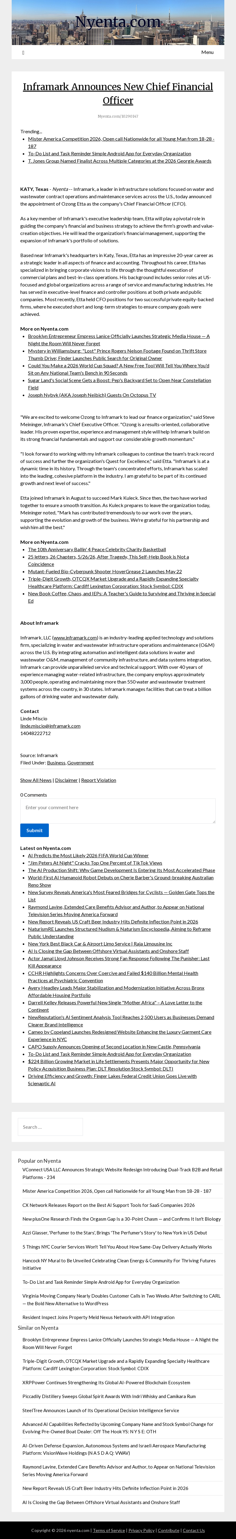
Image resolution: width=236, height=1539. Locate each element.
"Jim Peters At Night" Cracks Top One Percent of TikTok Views (95, 863)
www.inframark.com (75, 637)
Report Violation (98, 780)
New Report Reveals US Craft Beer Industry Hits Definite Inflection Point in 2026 (113, 921)
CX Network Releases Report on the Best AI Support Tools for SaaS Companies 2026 (108, 1205)
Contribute (168, 1530)
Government (80, 762)
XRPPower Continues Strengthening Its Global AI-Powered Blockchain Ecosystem (106, 1382)
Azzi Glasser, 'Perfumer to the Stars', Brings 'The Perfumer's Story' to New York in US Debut (114, 1232)
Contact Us (194, 1530)
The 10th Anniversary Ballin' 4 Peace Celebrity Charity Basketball (97, 549)
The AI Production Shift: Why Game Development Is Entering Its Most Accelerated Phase (121, 870)
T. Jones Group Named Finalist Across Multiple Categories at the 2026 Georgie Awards (119, 161)
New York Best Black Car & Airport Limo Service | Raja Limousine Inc (100, 943)
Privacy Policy (141, 1530)
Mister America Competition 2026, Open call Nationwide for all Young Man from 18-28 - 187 (116, 1191)
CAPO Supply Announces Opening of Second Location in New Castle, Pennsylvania (114, 1046)
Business (56, 762)
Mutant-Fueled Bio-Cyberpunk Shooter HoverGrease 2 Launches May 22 (105, 571)
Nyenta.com (118, 22)
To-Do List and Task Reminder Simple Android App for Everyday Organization (109, 153)
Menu (207, 52)
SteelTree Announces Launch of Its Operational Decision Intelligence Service (100, 1410)
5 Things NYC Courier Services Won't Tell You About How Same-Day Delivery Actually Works (117, 1246)
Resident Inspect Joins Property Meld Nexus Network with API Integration (98, 1317)
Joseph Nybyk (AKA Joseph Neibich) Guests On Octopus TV (92, 395)
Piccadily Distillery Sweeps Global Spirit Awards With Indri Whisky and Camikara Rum (109, 1396)
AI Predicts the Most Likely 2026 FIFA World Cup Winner (88, 855)
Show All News (36, 780)
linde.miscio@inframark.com (50, 726)
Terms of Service (109, 1530)
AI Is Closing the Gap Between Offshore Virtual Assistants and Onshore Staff (108, 951)
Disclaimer (66, 780)
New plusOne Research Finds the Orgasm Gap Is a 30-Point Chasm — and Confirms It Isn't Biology (121, 1219)
